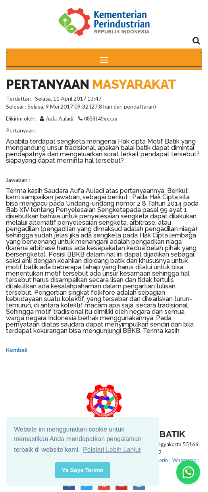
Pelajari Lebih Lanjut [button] (112, 449)
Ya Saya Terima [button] (83, 470)
